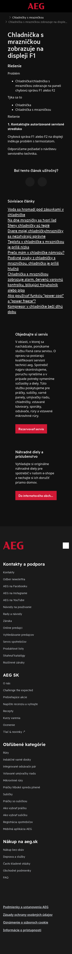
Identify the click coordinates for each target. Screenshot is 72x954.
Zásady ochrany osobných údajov (27, 915)
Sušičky (8, 794)
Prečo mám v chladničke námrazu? (36, 252)
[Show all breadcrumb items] (6, 16)
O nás (6, 683)
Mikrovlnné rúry (13, 780)
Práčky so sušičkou (15, 801)
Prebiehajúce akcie (15, 697)
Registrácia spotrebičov (18, 822)
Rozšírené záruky (14, 662)
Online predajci (12, 627)
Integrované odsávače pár (19, 766)
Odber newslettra (14, 579)
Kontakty (8, 572)
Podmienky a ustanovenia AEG (25, 907)
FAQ (5, 877)
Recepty (8, 711)
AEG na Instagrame (15, 593)
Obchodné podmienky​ (17, 870)
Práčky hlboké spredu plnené (21, 787)
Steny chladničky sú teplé (29, 225)
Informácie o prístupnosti (22, 930)
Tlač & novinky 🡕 (14, 731)
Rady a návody (12, 614)
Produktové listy (13, 648)
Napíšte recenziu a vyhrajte (20, 704)
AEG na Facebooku (15, 586)
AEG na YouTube (13, 600)
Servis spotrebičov (14, 641)
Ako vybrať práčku (14, 808)
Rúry (6, 752)
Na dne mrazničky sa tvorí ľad (32, 219)
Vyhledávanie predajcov (18, 634)
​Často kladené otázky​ (16, 863)
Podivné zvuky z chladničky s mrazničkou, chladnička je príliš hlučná (33, 263)
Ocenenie (9, 724)
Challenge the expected (18, 690)
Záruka (7, 620)
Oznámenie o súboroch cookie (25, 922)
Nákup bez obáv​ (13, 849)
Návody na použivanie (17, 607)
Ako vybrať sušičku (15, 815)
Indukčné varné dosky (17, 759)
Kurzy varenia (11, 718)
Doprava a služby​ (14, 856)
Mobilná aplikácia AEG (17, 829)
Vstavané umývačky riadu (19, 773)
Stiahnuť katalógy (14, 655)
